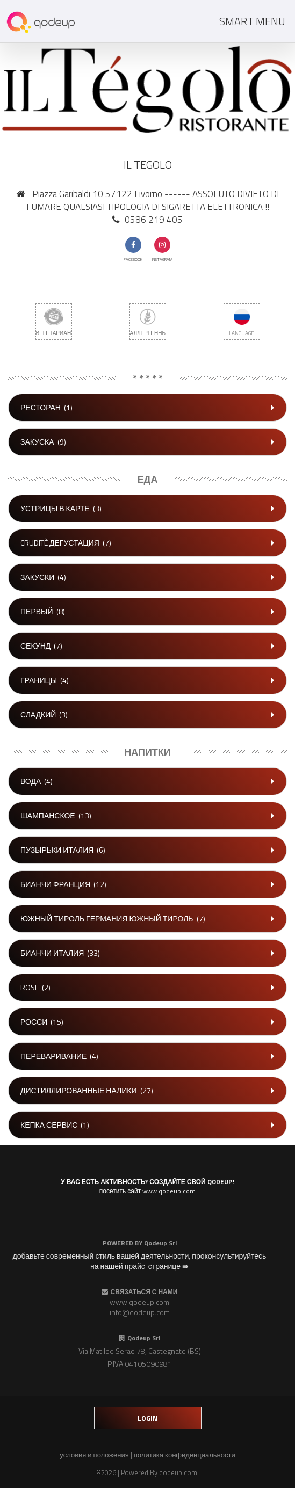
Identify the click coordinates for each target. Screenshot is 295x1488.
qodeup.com (178, 1472)
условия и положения (94, 1454)
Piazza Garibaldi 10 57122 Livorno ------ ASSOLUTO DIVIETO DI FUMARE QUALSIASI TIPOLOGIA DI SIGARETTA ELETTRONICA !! (152, 200)
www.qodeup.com (139, 1302)
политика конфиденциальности (184, 1454)
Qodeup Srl (160, 1243)
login (147, 1418)
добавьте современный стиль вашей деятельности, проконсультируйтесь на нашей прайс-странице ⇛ (140, 1261)
